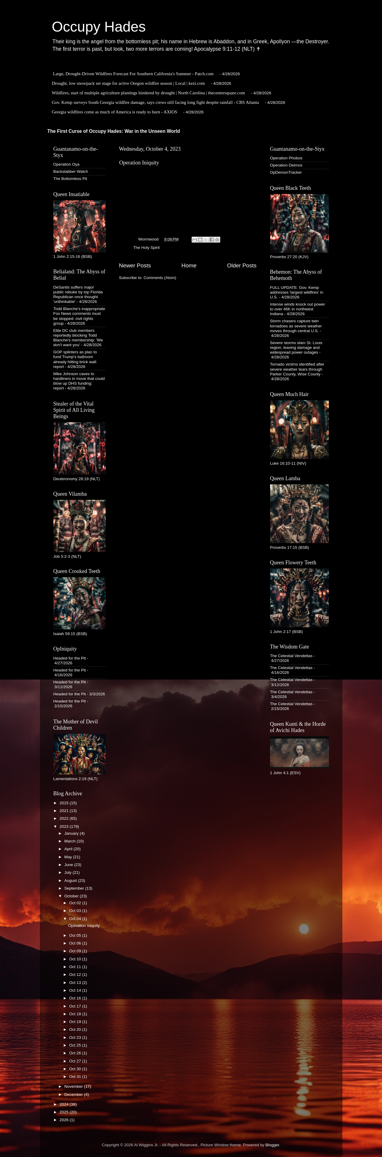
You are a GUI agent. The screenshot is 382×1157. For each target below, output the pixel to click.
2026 (64, 1120)
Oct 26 (75, 1053)
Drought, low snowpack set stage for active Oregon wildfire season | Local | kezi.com (128, 83)
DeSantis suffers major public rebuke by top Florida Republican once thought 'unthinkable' (78, 294)
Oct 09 (75, 951)
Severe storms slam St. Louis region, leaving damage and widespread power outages (296, 348)
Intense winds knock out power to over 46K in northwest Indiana (297, 309)
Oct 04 (75, 918)
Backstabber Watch (70, 171)
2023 (64, 826)
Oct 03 (75, 910)
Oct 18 (75, 1014)
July (68, 872)
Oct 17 (75, 1006)
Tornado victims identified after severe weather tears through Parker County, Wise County (297, 369)
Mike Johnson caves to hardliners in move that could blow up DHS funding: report (79, 381)
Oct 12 (75, 974)
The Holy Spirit (146, 247)
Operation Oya (66, 164)
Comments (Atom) (160, 277)
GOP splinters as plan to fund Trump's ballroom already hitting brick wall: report (75, 359)
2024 (64, 1104)
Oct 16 (75, 998)
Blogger (272, 1145)
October (72, 896)
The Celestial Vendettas (291, 656)
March (70, 841)
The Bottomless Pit (70, 178)
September (74, 888)
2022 (64, 818)
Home (188, 265)
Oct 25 (75, 1045)
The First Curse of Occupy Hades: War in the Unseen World (113, 131)
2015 (64, 803)
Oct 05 (75, 935)
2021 (64, 810)
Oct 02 (75, 903)
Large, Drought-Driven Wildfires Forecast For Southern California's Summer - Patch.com (133, 73)
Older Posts (242, 265)
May (68, 857)
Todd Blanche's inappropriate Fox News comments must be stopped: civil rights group (79, 316)
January (72, 833)
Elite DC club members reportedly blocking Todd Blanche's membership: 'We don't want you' (78, 337)
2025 (64, 1112)
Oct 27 (75, 1061)
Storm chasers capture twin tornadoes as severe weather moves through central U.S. (296, 326)
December (74, 1094)
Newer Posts (135, 265)
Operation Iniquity (139, 163)
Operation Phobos (286, 158)
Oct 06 (75, 943)
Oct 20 (75, 1029)
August (71, 880)
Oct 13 (75, 982)
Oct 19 (75, 1021)
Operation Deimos (286, 165)
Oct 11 (75, 967)
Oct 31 (75, 1076)
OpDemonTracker (286, 172)
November (74, 1086)
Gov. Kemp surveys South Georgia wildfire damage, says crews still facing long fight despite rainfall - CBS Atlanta (155, 102)
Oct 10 (75, 959)
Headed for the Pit (69, 658)
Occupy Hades (99, 27)
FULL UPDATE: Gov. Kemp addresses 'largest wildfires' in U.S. (296, 292)
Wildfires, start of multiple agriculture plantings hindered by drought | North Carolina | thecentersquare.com (148, 92)
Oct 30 (75, 1069)
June (69, 864)
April (69, 849)
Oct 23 (75, 1037)
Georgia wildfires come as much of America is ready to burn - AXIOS (114, 112)
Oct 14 (75, 990)
